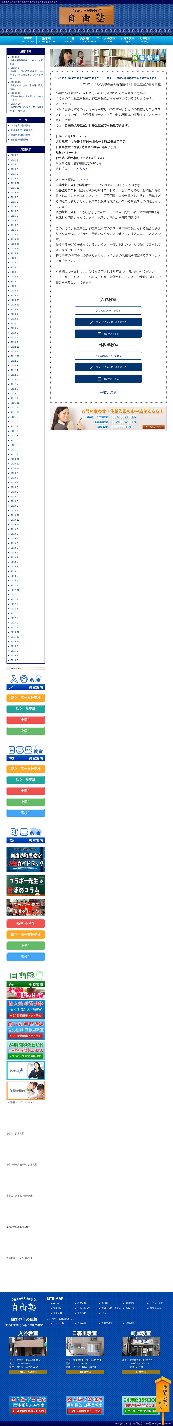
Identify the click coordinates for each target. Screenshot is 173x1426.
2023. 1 (14, 342)
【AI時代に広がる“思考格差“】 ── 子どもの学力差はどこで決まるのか (26, 74)
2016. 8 (14, 651)
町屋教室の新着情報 (21, 135)
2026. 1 (14, 178)
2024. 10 (15, 248)
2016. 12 (15, 632)
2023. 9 (14, 309)
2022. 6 (14, 375)
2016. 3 (14, 660)
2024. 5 (14, 272)
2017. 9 (14, 594)
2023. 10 (15, 304)
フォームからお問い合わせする (108, 322)
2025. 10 (15, 192)
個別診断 (57, 1313)
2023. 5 (14, 323)
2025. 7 (14, 206)
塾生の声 (130, 1308)
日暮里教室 (127, 40)
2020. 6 (14, 487)
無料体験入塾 (83, 1308)
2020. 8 (14, 478)
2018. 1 (14, 580)
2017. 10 (15, 590)
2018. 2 (14, 576)
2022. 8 (14, 365)
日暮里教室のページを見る (117, 355)
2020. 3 (14, 501)
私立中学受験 (26, 709)
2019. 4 (14, 552)
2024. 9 (14, 253)
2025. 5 (14, 216)
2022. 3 (14, 389)
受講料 (105, 1303)
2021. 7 (14, 426)
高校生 (26, 813)
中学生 (26, 731)
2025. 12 (15, 183)
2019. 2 (14, 557)
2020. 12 (15, 459)
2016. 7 (14, 655)
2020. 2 (14, 506)
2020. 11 (15, 463)
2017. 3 (14, 618)
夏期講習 (130, 1303)
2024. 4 (14, 276)
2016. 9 (14, 646)
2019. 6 (14, 543)
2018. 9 (14, 562)
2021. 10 (15, 412)
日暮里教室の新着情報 (22, 130)
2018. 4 (14, 571)
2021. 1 (14, 454)
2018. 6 (14, 566)
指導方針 (47, 40)
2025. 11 (15, 188)
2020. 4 (14, 496)
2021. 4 (14, 440)
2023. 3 (14, 333)
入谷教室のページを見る (118, 310)
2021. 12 (15, 403)
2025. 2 (14, 230)
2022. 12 (15, 347)
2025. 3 (14, 225)
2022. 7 (14, 370)
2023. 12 (15, 295)
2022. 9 (14, 361)
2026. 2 (14, 174)
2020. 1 (14, 510)
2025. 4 (14, 220)
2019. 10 (15, 524)
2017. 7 (14, 599)
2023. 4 (14, 328)
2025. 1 (14, 234)
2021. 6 (14, 431)
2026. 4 (14, 164)
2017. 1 (14, 627)
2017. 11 (15, 585)
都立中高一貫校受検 (26, 698)
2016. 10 (15, 641)
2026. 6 (14, 155)
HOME (28, 40)
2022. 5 (14, 379)
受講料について (89, 40)
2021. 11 (15, 407)
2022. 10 (15, 356)
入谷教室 (109, 40)
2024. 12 (15, 239)
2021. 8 (14, 421)
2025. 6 (14, 211)
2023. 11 (15, 300)
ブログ (105, 1313)
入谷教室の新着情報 (21, 125)
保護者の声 (155, 1308)
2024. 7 (14, 262)
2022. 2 (14, 393)
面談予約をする (108, 333)
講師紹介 (57, 1308)
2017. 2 (14, 622)
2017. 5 (14, 608)
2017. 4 (14, 613)
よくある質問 (156, 1303)
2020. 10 (15, 468)
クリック (83, 168)
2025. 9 (14, 197)
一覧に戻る (108, 393)
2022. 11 (15, 351)
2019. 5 (14, 548)
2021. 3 (14, 445)
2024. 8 (14, 258)
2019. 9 (14, 529)
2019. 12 (15, 515)
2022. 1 (14, 398)
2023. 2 (14, 337)
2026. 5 (14, 160)
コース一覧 (67, 40)
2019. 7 (14, 538)
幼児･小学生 (26, 923)
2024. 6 (14, 267)
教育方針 (81, 1303)
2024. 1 (14, 290)
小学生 (26, 720)
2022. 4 (14, 384)
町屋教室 (145, 40)
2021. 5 (14, 435)
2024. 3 (14, 281)
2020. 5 (14, 492)
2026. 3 (14, 169)
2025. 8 (14, 202)
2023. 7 (14, 314)
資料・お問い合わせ (111, 1308)
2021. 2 (14, 449)
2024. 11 (15, 244)
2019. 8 (14, 534)
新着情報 (81, 1313)
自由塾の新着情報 (19, 139)
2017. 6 (14, 604)
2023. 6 (14, 319)
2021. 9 (14, 417)
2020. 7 (14, 482)
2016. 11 (15, 637)
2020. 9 (14, 473)
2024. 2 (14, 286)
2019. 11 (15, 520)
